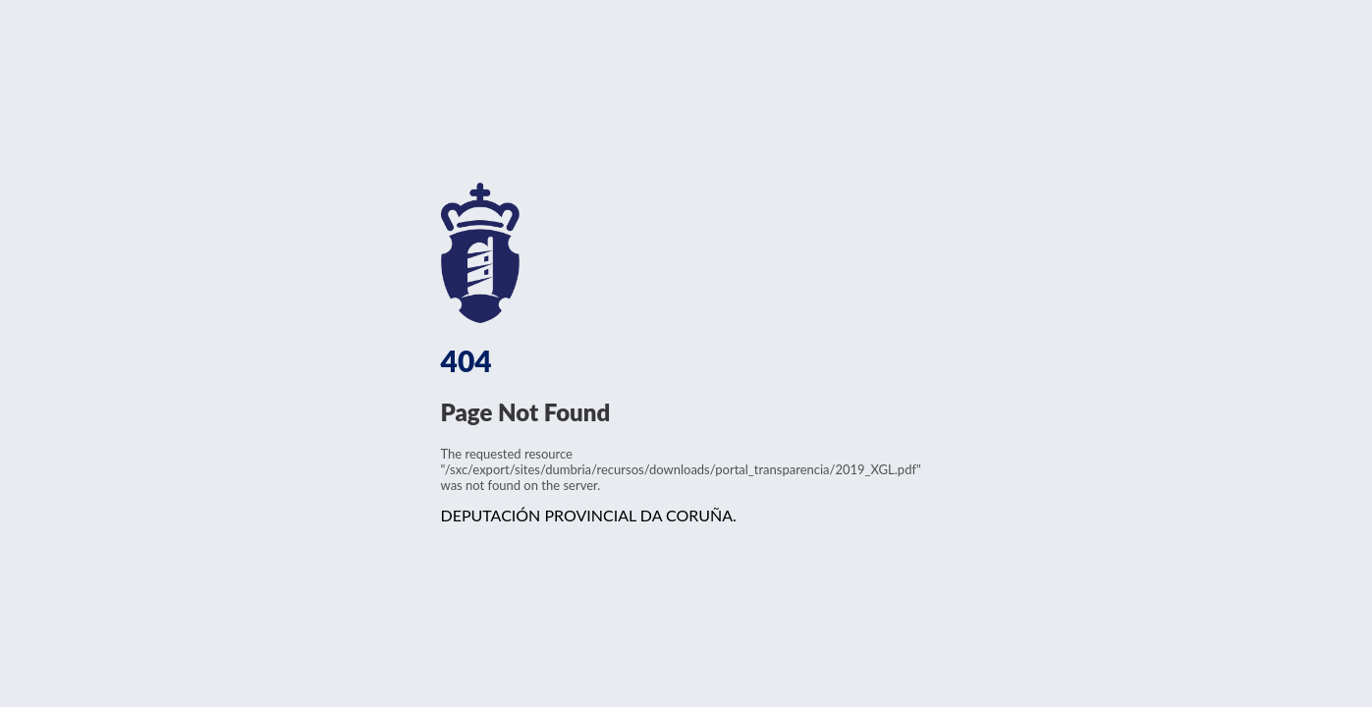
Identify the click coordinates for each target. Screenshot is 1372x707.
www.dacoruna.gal (540, 253)
